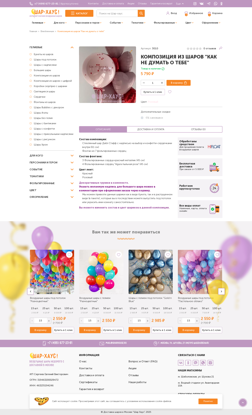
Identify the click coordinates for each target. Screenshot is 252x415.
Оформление (210, 22)
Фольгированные (164, 22)
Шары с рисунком (44, 139)
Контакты (93, 3)
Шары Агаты (41, 112)
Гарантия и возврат (161, 3)
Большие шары (42, 70)
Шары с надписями (45, 64)
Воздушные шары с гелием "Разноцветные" (94, 299)
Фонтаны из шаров (45, 102)
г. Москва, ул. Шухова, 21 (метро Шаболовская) (183, 343)
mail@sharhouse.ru (116, 343)
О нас (83, 361)
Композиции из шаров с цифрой (53, 80)
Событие (115, 22)
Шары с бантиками (45, 123)
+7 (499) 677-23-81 (60, 343)
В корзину (177, 82)
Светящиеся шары (44, 91)
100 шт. (69, 308)
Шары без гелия (43, 118)
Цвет (188, 22)
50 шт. (58, 308)
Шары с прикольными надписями (53, 133)
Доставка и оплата (113, 3)
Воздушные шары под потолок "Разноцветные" (48, 299)
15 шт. (84, 308)
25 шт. (46, 308)
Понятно (208, 401)
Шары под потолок (45, 59)
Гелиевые (37, 22)
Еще (180, 3)
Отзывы (142, 3)
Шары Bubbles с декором (49, 107)
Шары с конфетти (44, 128)
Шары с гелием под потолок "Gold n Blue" (150, 299)
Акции (130, 3)
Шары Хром (41, 144)
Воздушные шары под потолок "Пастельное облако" (196, 299)
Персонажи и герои (87, 22)
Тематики (137, 22)
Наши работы (137, 382)
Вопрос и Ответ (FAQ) (143, 361)
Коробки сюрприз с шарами (50, 86)
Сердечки (39, 96)
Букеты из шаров (43, 54)
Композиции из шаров (47, 75)
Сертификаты (88, 382)
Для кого (59, 22)
